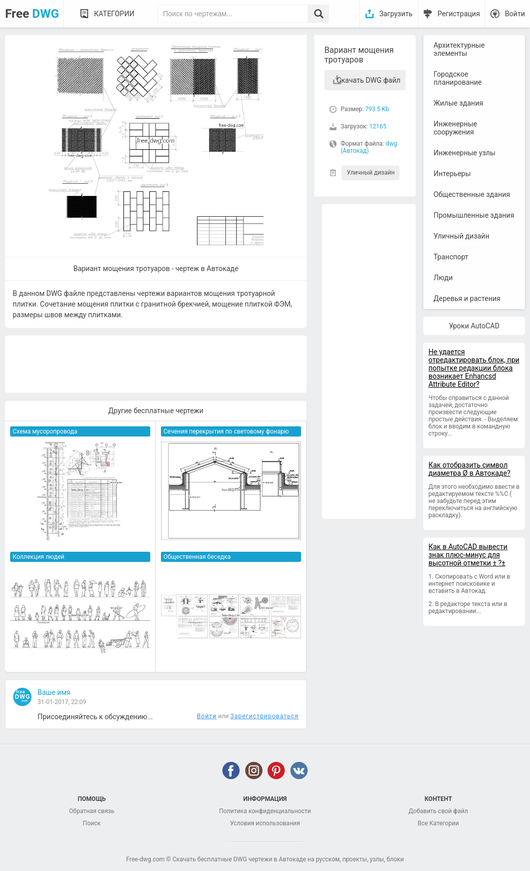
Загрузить (396, 14)
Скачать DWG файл (369, 80)
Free (32, 14)
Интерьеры (452, 174)
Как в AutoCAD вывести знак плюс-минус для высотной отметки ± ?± (468, 555)
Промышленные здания (474, 215)
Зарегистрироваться (264, 716)
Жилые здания (458, 103)
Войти (515, 14)
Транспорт (451, 257)
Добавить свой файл (438, 811)
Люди (443, 278)
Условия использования (265, 823)
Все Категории (438, 823)
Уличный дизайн (370, 172)
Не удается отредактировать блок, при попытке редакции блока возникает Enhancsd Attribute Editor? (473, 368)
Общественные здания (472, 194)
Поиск (92, 823)
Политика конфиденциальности (265, 811)
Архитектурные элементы (459, 49)
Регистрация (459, 14)
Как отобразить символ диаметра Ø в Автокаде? (469, 469)
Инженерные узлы (464, 153)
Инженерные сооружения (455, 128)
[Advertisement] (369, 361)
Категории (114, 14)
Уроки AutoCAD (474, 326)
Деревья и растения (467, 298)
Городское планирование (458, 78)
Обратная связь (91, 811)
